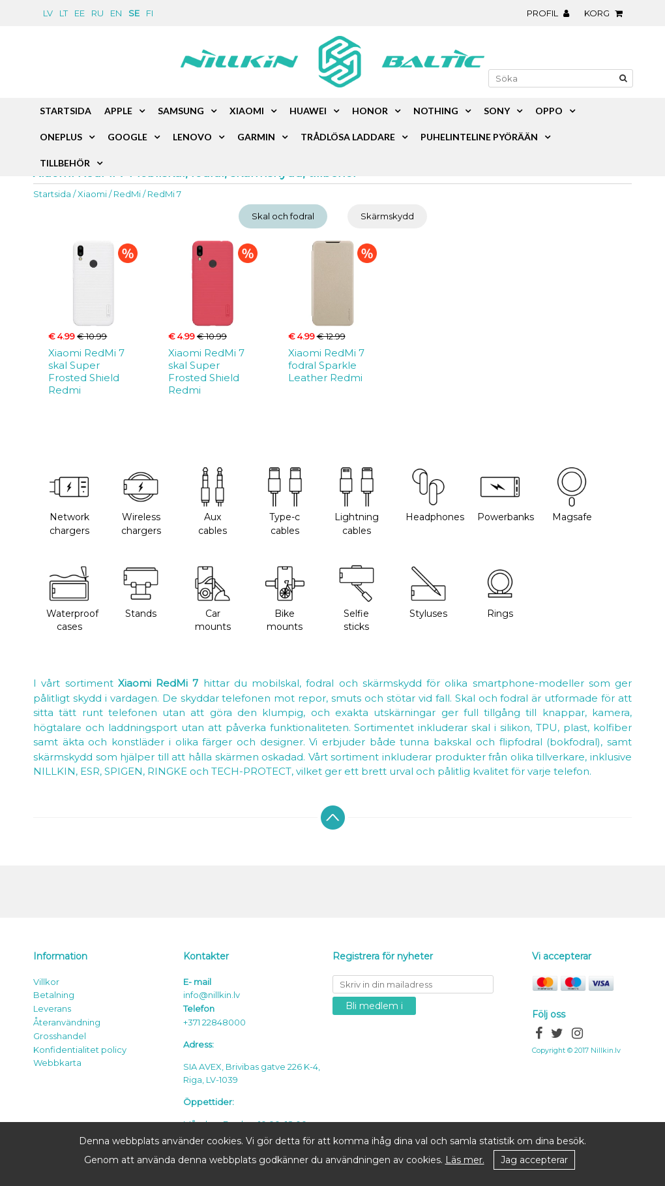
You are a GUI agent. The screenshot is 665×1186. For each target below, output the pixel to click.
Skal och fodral (283, 216)
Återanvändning (66, 1022)
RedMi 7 (164, 194)
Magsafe (572, 495)
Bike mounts (284, 598)
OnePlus (61, 136)
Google (127, 136)
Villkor (46, 981)
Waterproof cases (72, 598)
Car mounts (212, 598)
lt (63, 13)
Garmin (256, 136)
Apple (118, 110)
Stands (140, 591)
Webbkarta (57, 1062)
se (134, 13)
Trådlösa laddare (348, 136)
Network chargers (69, 502)
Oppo (549, 110)
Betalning (53, 995)
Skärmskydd (387, 216)
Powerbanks (505, 495)
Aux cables (212, 502)
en (116, 13)
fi (149, 13)
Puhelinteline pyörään (479, 136)
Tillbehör (65, 162)
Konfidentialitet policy (79, 1049)
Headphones (435, 495)
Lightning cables (356, 502)
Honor (370, 110)
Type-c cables (284, 502)
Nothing (435, 110)
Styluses (428, 591)
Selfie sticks (356, 598)
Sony (497, 110)
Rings (500, 591)
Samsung (181, 110)
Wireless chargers (141, 502)
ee (79, 13)
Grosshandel (59, 1036)
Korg (606, 13)
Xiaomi (92, 194)
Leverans (52, 1008)
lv (48, 13)
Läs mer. (464, 1160)
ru (97, 13)
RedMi (127, 194)
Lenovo (192, 136)
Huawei (308, 110)
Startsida (52, 194)
